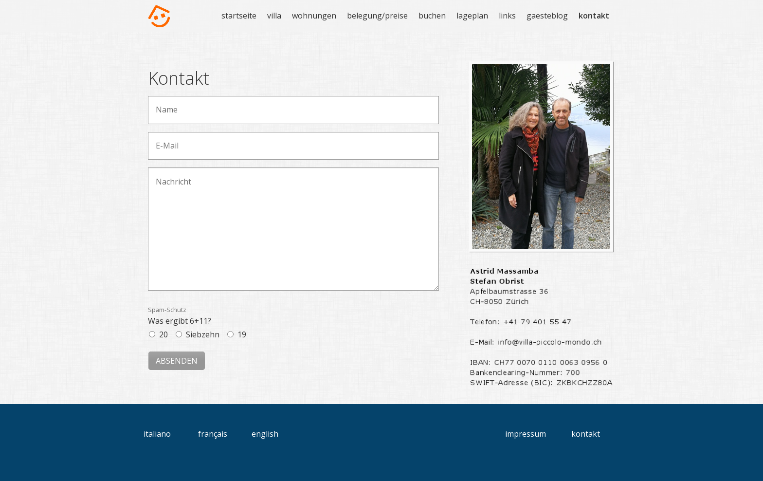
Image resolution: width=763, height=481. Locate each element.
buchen (432, 15)
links (507, 15)
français (212, 433)
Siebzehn (202, 334)
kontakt (594, 15)
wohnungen (314, 15)
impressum (525, 433)
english (265, 433)
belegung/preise (377, 15)
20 (163, 334)
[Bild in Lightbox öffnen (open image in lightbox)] (541, 156)
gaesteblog (547, 15)
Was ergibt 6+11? (179, 315)
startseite (238, 15)
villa (274, 15)
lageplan (472, 15)
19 (241, 334)
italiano (157, 433)
